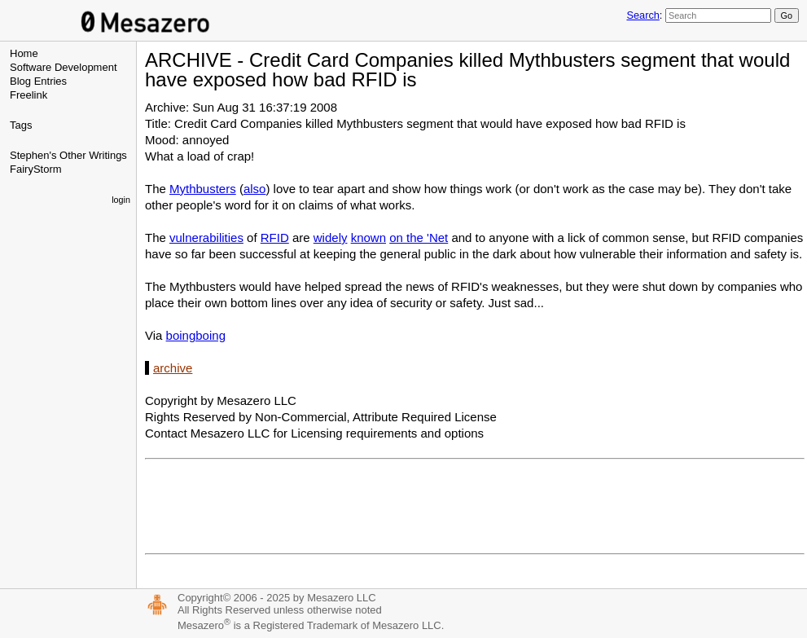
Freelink (28, 95)
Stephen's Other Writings (68, 155)
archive (172, 368)
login (121, 200)
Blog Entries (38, 81)
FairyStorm (36, 169)
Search (642, 15)
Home (24, 53)
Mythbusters (202, 189)
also (254, 189)
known (368, 237)
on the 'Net (418, 237)
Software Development (63, 67)
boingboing (196, 335)
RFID (275, 237)
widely (331, 237)
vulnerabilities (206, 237)
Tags (21, 125)
